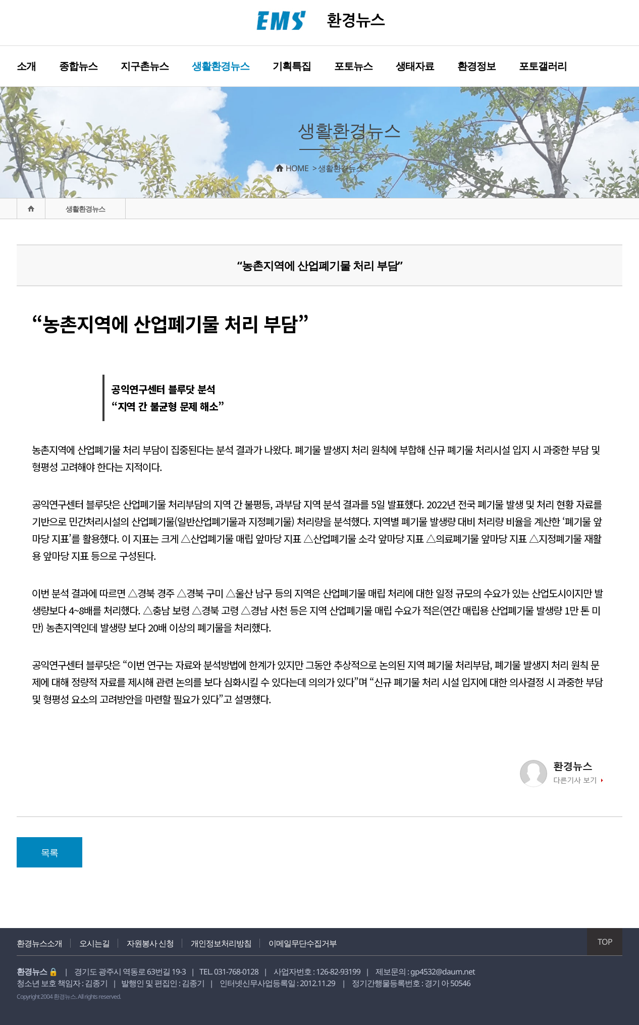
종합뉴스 (78, 66)
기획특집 (292, 66)
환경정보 (476, 66)
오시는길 (94, 943)
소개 (26, 66)
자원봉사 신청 (150, 943)
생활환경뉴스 (220, 66)
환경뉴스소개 (39, 943)
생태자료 (415, 66)
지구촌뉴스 (145, 66)
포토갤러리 (543, 66)
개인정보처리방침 (221, 943)
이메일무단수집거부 (303, 943)
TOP (605, 941)
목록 (49, 852)
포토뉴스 (353, 66)
